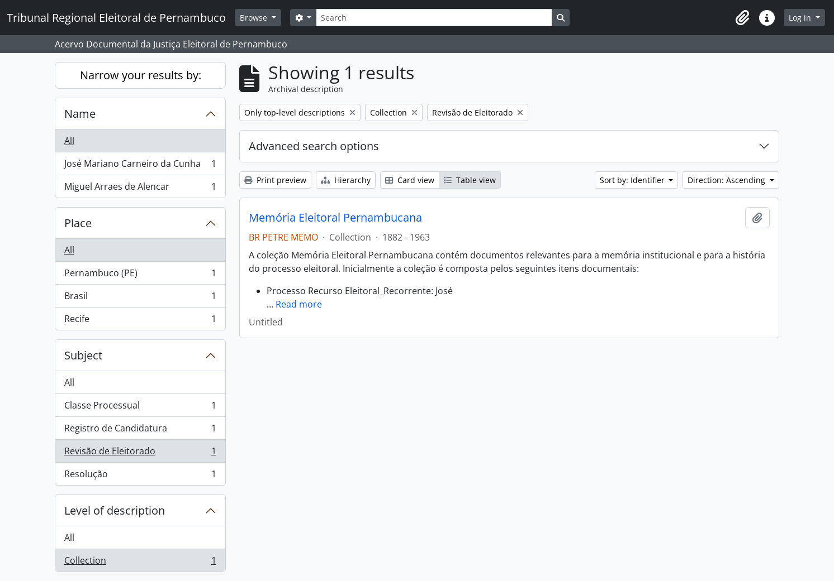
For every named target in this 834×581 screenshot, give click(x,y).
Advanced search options (314, 145)
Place (78, 223)
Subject (83, 355)
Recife (140, 321)
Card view (409, 180)
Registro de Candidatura (140, 430)
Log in (801, 17)
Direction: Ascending (727, 180)
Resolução (140, 476)
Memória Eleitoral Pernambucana (335, 217)
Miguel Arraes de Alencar (140, 189)
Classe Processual (140, 407)
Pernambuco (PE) (140, 275)
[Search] (434, 17)
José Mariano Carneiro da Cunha (140, 166)
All (69, 141)
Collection (140, 563)
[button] (742, 18)
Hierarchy (346, 180)
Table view (470, 180)
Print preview (275, 180)
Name (80, 113)
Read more (299, 304)
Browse (254, 17)
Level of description (114, 510)
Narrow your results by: (140, 75)
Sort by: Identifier (633, 180)
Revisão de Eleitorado (140, 453)
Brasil (140, 298)
